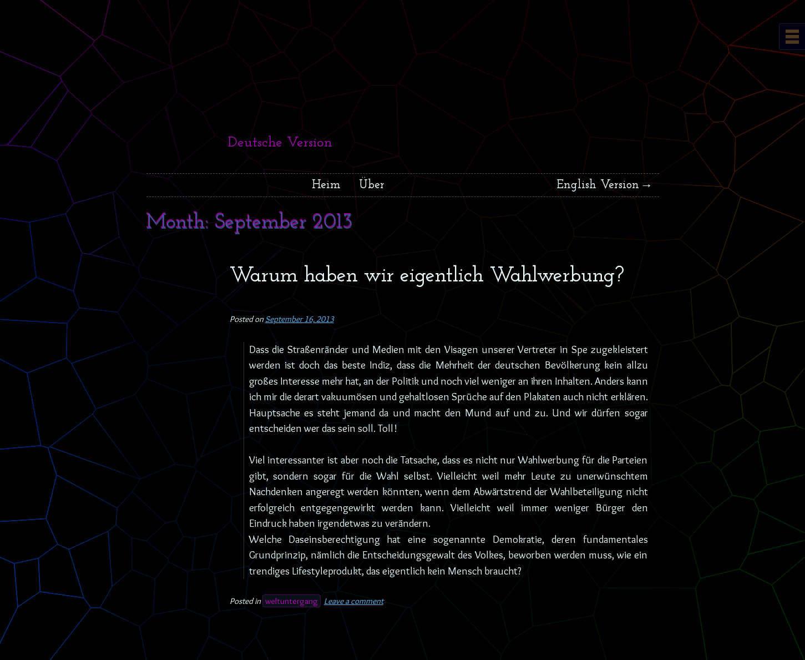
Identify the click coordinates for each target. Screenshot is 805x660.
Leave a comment (353, 601)
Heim (326, 185)
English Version (598, 185)
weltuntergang (291, 601)
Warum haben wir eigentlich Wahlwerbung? (427, 276)
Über (371, 185)
